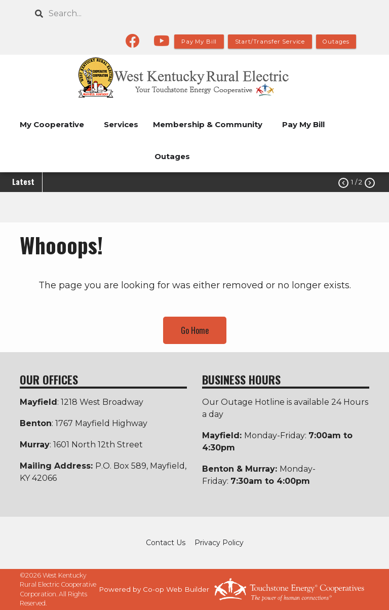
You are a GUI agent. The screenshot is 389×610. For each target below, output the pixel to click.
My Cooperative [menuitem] (52, 124)
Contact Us (165, 542)
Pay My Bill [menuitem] (303, 124)
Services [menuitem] (121, 124)
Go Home (195, 330)
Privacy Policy (219, 542)
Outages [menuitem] (172, 156)
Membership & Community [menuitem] (207, 124)
